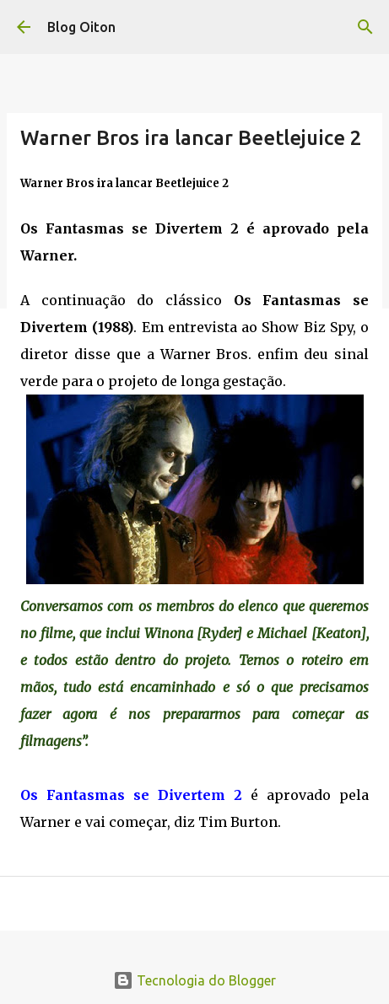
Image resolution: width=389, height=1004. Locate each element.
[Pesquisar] (365, 27)
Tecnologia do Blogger (194, 980)
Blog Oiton (81, 27)
